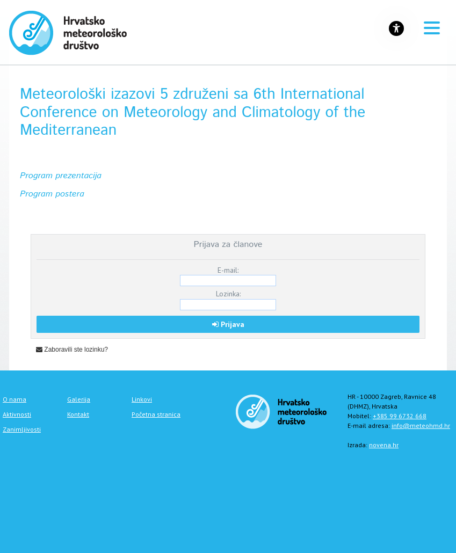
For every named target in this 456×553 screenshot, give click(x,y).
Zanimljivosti (22, 429)
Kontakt (78, 414)
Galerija (78, 399)
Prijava (228, 324)
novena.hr (384, 445)
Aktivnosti (17, 414)
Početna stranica (156, 414)
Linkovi (142, 399)
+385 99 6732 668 (399, 416)
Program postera (52, 194)
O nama (14, 399)
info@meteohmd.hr (421, 425)
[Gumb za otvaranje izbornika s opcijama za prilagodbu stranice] (396, 28)
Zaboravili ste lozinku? (72, 349)
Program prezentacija (61, 176)
